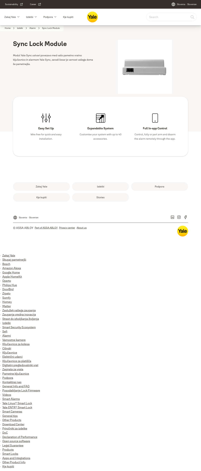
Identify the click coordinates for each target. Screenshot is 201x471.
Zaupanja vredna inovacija (19, 314)
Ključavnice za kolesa (16, 344)
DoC (5, 432)
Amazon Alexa (11, 268)
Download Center (13, 424)
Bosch (6, 264)
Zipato (6, 293)
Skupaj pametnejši (14, 259)
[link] (14, 4)
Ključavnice (9, 352)
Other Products (11, 420)
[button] (18, 17)
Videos (6, 394)
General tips (10, 416)
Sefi (4, 331)
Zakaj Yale (10, 17)
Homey (7, 302)
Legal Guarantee (12, 445)
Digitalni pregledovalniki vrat (20, 365)
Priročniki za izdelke (14, 428)
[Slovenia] (184, 4)
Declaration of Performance (19, 437)
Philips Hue (9, 285)
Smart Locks (10, 453)
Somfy (6, 297)
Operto (6, 280)
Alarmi (6, 335)
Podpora (48, 17)
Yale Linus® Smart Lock (17, 403)
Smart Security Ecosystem (19, 327)
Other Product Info (13, 462)
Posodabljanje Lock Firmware (21, 390)
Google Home (11, 272)
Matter (6, 306)
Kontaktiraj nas (11, 382)
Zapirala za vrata (12, 369)
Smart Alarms (11, 399)
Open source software (16, 441)
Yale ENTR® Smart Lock (17, 407)
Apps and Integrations (16, 458)
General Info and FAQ (15, 386)
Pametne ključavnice (15, 373)
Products (8, 449)
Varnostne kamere (14, 340)
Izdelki (29, 17)
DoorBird (8, 289)
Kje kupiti (68, 17)
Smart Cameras (12, 411)
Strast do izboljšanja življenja (20, 319)
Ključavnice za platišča (16, 361)
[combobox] (171, 17)
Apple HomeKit (12, 276)
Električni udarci (12, 356)
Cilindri (6, 348)
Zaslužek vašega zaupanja (19, 310)
